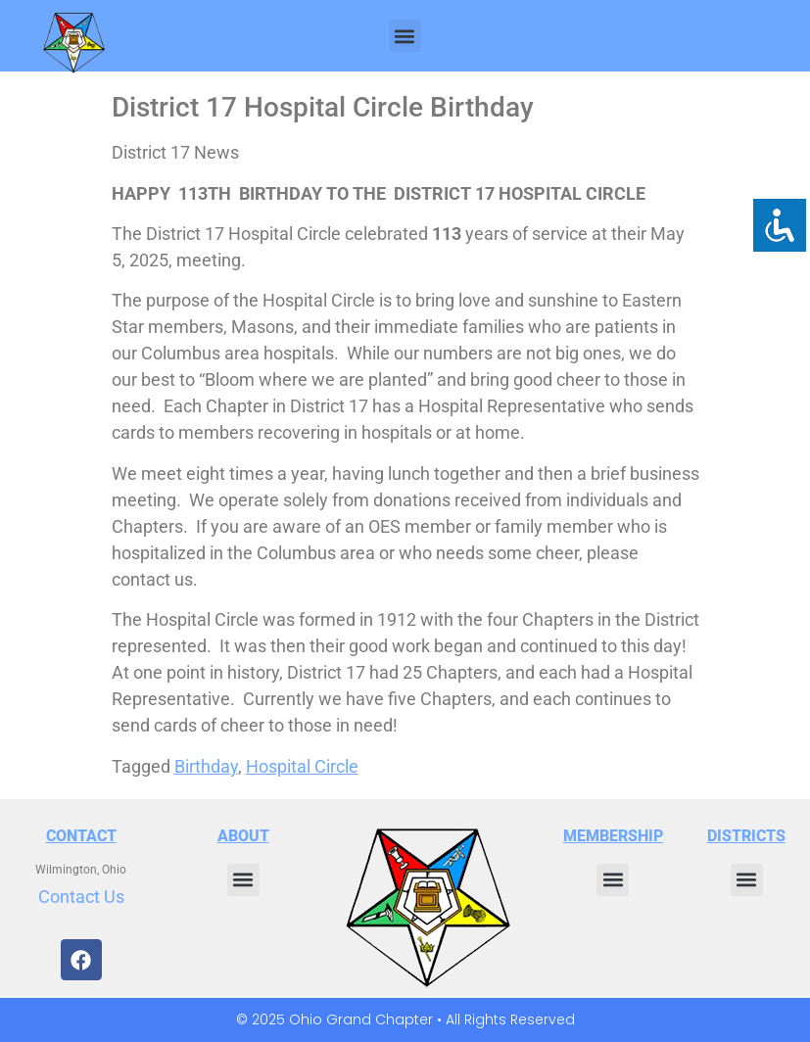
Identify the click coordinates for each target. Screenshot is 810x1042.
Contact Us (81, 896)
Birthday (206, 766)
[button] (405, 36)
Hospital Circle (302, 766)
